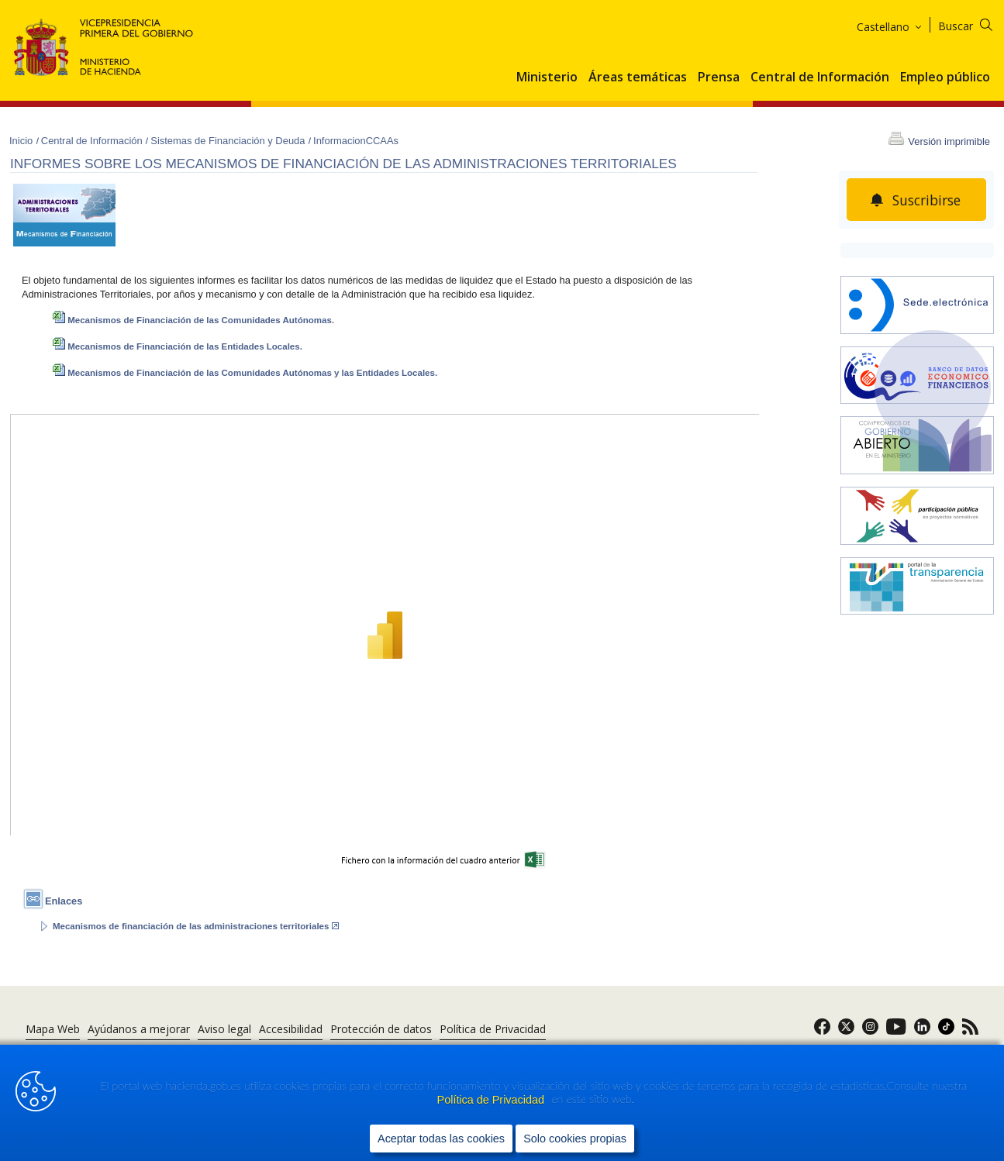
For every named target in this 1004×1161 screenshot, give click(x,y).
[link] (822, 1031)
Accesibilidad (291, 1028)
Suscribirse (926, 200)
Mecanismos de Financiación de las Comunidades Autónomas (192, 320)
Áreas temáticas (637, 77)
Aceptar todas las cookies (441, 1138)
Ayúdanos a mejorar (139, 1028)
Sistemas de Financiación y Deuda (229, 140)
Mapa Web (53, 1028)
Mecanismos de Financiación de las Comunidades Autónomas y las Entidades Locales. (245, 372)
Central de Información (819, 77)
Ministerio (547, 77)
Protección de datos (381, 1028)
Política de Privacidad (492, 1100)
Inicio (22, 140)
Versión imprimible (949, 141)
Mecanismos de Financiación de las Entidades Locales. (177, 346)
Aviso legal (224, 1028)
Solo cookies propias (574, 1138)
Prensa (719, 77)
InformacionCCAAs (355, 140)
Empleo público (945, 77)
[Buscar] (975, 24)
